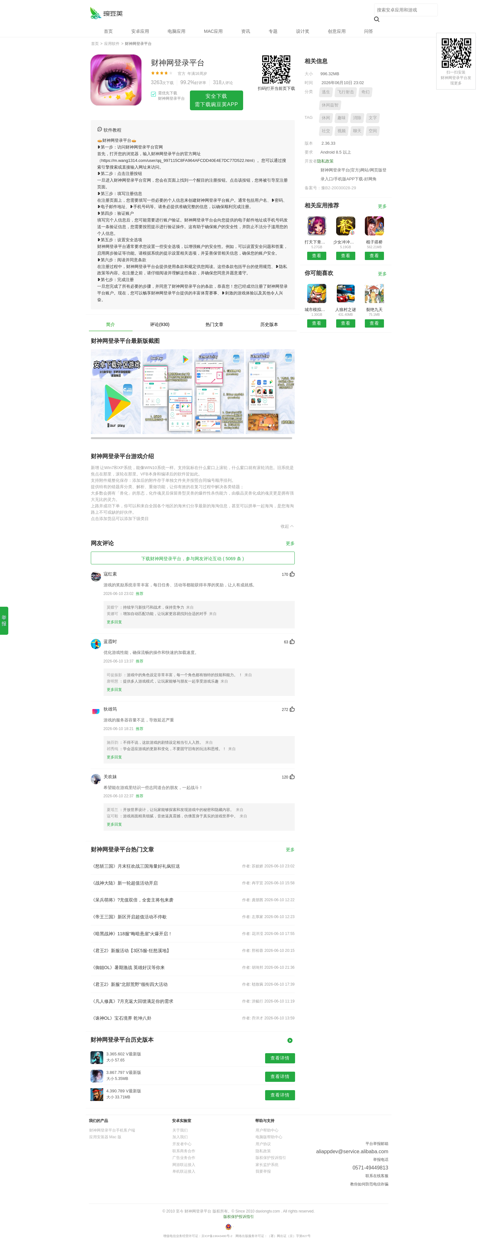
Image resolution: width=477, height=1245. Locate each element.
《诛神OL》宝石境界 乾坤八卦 (121, 1018)
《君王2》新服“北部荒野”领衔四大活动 (129, 984)
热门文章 (214, 324)
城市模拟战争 (317, 309)
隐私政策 (325, 161)
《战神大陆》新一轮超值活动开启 (124, 883)
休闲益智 (330, 105)
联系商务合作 (183, 1151)
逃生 (326, 92)
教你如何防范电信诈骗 (369, 1184)
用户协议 (263, 1144)
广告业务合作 (183, 1157)
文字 (373, 117)
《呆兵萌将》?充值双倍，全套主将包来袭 (132, 899)
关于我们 (180, 1130)
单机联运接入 (183, 1171)
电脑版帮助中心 (269, 1137)
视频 (341, 130)
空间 (373, 130)
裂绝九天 (374, 309)
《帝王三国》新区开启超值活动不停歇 (129, 916)
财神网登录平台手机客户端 (112, 1130)
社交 (326, 130)
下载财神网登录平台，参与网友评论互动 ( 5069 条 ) (192, 558)
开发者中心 (182, 1144)
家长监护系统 (267, 1164)
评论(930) (160, 324)
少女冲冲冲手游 (345, 242)
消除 (357, 117)
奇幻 (365, 92)
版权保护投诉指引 (271, 1157)
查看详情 (280, 1057)
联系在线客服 (376, 1176)
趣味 (341, 117)
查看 (317, 255)
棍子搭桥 (374, 242)
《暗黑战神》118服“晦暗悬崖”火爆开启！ (132, 933)
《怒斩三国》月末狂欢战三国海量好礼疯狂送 (135, 866)
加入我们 (180, 1137)
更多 (290, 543)
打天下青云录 (317, 242)
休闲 (326, 117)
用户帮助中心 (267, 1130)
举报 (4, 620)
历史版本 (269, 324)
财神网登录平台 (106, 13)
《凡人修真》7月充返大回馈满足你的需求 (132, 1001)
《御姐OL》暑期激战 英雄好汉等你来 (128, 967)
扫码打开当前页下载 (276, 88)
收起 (288, 526)
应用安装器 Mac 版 (105, 1137)
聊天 (357, 130)
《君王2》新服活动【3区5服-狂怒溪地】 (131, 950)
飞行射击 (345, 92)
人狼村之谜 (345, 309)
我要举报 (263, 1171)
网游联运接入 (183, 1164)
